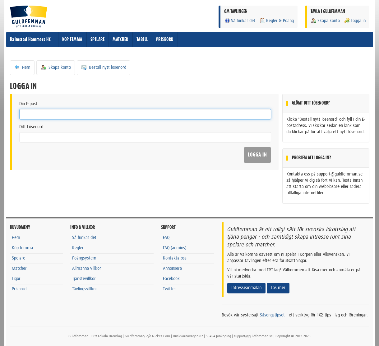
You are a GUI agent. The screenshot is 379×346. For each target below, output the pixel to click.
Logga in (355, 21)
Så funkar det (239, 21)
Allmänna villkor (86, 268)
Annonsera (172, 268)
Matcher (19, 268)
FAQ (166, 238)
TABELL (142, 39)
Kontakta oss (175, 258)
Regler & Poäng (276, 21)
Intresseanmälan (246, 288)
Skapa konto (325, 21)
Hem (22, 67)
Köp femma (22, 248)
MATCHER (120, 39)
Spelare (18, 258)
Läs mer (278, 288)
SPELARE (97, 39)
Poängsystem (84, 258)
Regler (78, 248)
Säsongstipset (272, 315)
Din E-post (28, 104)
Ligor (16, 279)
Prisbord (19, 289)
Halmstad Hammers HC (30, 39)
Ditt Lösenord (31, 127)
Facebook (171, 279)
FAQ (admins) (175, 248)
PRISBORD (164, 39)
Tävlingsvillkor (84, 289)
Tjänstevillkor (84, 279)
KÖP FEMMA (72, 39)
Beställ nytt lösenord (103, 67)
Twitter (169, 289)
